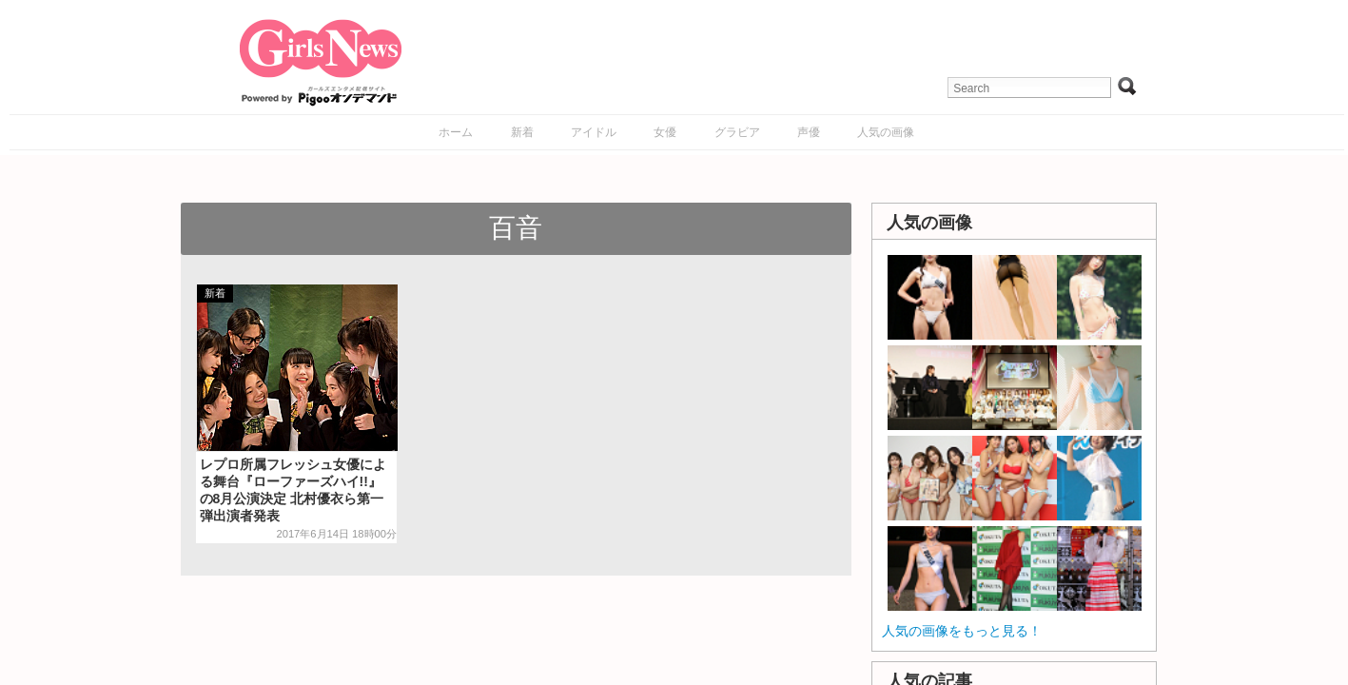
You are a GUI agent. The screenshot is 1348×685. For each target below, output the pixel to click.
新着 (522, 132)
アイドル (593, 132)
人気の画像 (885, 132)
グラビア (737, 132)
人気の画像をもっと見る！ (962, 630)
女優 (665, 132)
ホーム (456, 132)
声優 (808, 132)
